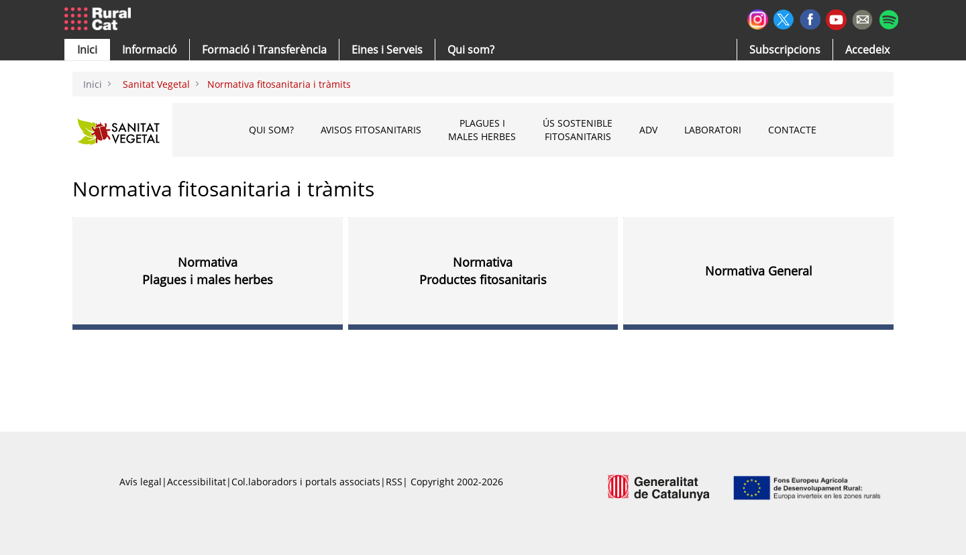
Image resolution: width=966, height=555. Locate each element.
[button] (87, 49)
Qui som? (271, 129)
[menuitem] (264, 49)
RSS (394, 481)
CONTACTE (792, 129)
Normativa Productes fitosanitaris (483, 271)
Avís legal (140, 481)
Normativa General (758, 271)
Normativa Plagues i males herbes (207, 271)
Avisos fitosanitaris (371, 129)
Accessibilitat (196, 481)
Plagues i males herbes (482, 130)
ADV (648, 129)
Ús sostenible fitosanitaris (577, 130)
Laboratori (712, 129)
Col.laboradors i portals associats (305, 481)
